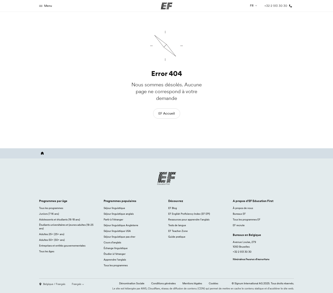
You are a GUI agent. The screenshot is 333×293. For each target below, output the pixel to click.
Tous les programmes (51, 208)
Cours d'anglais (112, 242)
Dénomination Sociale (131, 283)
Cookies (213, 283)
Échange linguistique (116, 248)
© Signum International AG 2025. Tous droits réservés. (263, 283)
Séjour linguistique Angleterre (121, 225)
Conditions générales (163, 283)
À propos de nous (243, 208)
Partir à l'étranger (113, 219)
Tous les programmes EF (246, 219)
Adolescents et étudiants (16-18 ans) (59, 219)
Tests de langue (177, 225)
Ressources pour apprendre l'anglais (188, 219)
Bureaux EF (239, 214)
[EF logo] (166, 178)
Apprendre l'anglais (115, 259)
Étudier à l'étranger (115, 254)
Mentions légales (192, 283)
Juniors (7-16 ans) (49, 214)
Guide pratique (176, 236)
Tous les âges (46, 251)
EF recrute (239, 225)
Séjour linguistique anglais (119, 214)
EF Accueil (166, 113)
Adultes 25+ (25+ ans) (51, 234)
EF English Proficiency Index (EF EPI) (189, 214)
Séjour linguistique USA (117, 231)
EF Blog (172, 208)
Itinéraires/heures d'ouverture (251, 259)
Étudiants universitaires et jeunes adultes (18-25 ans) (66, 226)
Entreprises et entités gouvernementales (62, 245)
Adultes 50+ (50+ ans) (52, 240)
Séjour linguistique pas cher (119, 236)
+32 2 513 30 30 (242, 252)
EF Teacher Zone (178, 231)
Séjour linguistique (114, 208)
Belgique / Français (52, 284)
